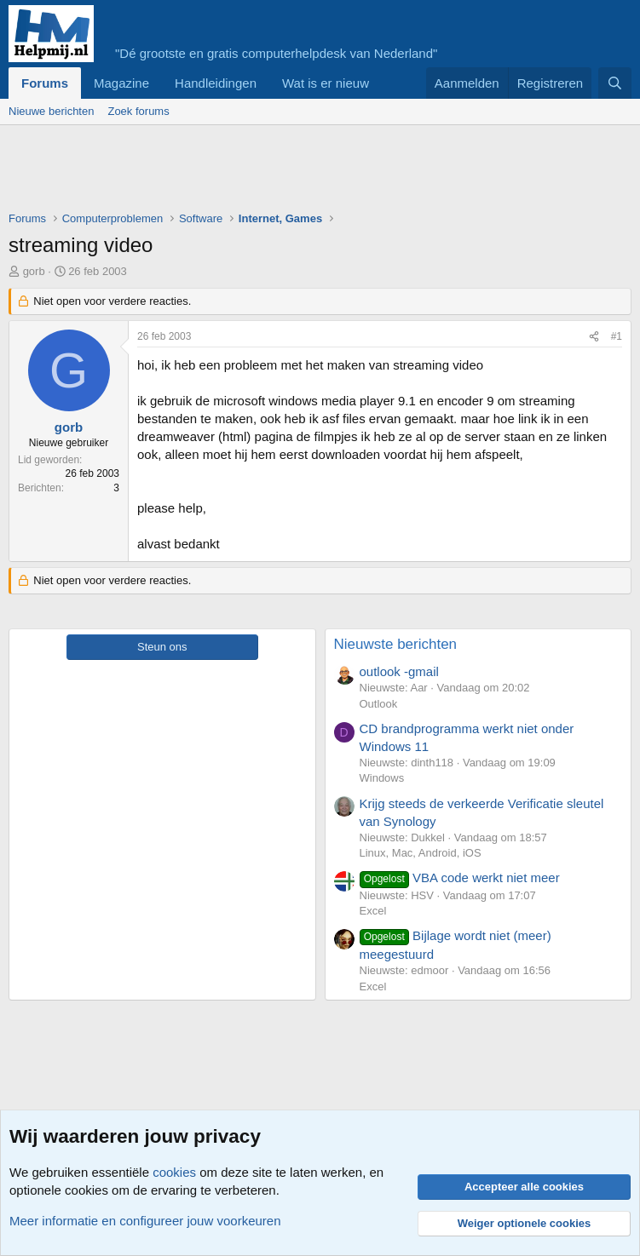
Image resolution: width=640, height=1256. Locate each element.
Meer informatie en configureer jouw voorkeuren (145, 1220)
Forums (44, 83)
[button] (383, 83)
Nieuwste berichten (396, 644)
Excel (373, 910)
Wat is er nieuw (325, 83)
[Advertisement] (319, 172)
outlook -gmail (399, 671)
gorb (34, 271)
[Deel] (594, 337)
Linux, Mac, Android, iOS (420, 852)
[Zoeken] (614, 83)
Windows (382, 777)
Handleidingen (216, 83)
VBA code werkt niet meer (460, 877)
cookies (174, 1172)
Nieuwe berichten (51, 111)
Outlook (379, 703)
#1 (616, 336)
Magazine (121, 83)
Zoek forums (138, 111)
